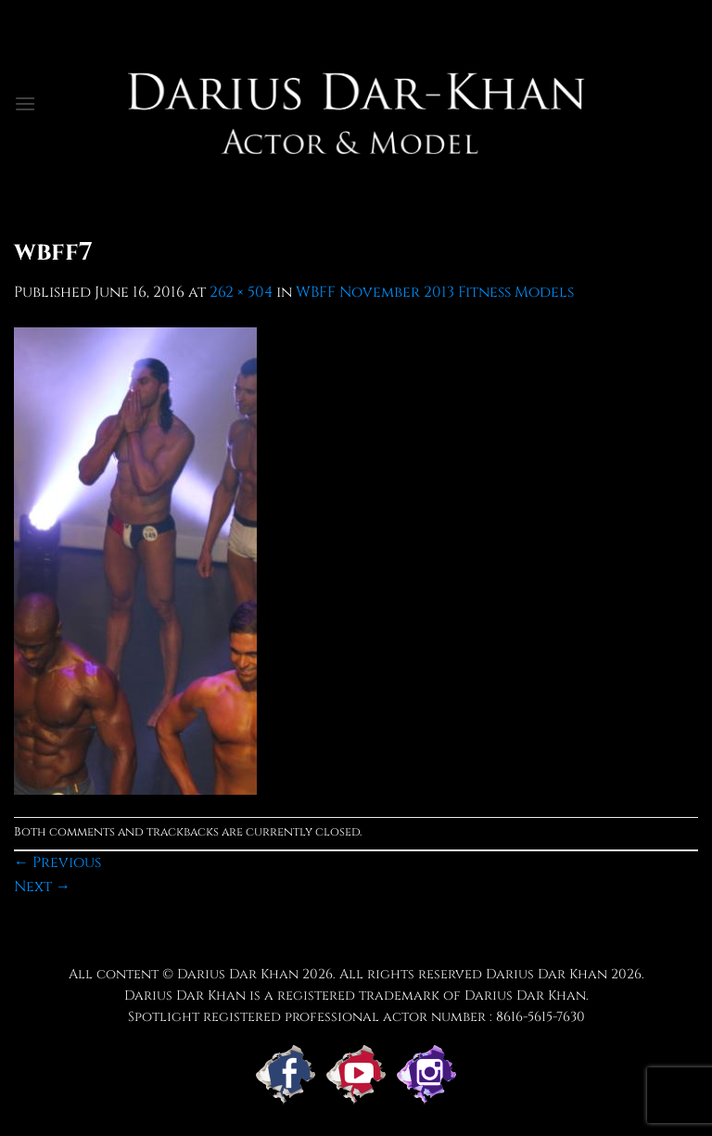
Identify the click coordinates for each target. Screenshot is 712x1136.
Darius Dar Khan (546, 974)
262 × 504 (241, 292)
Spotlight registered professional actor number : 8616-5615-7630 (356, 1017)
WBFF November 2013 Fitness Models (435, 292)
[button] (25, 103)
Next (42, 886)
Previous (57, 862)
